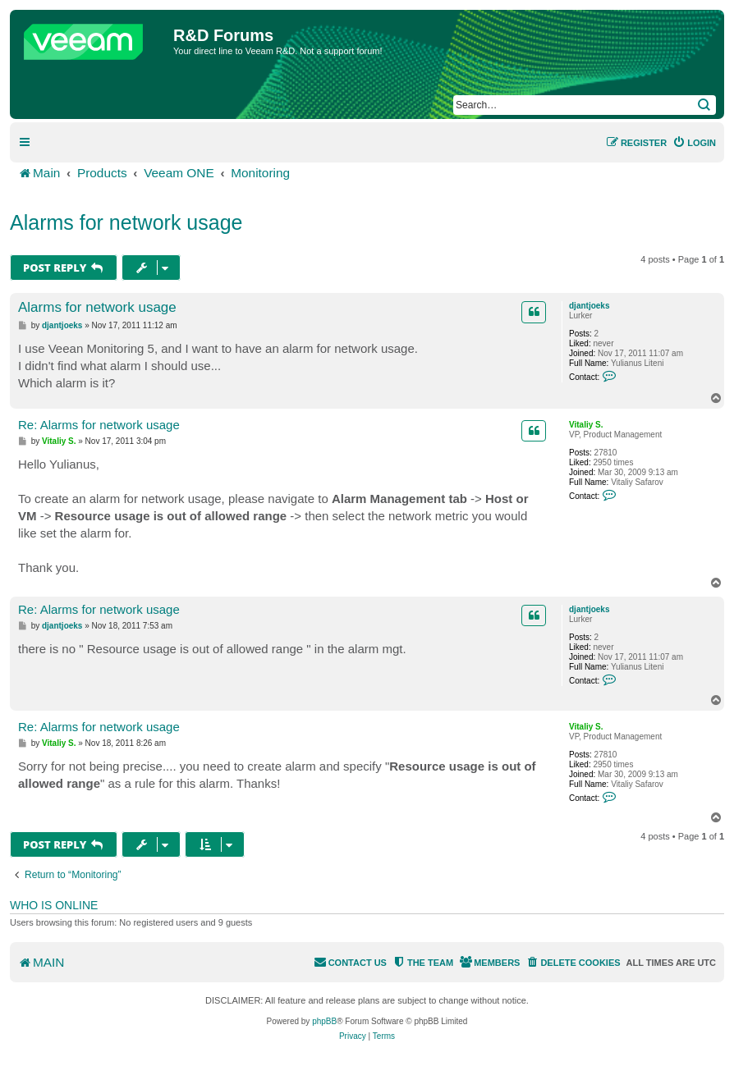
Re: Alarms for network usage (99, 425)
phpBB (324, 1021)
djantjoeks (589, 305)
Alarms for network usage (126, 222)
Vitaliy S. (586, 424)
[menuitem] (694, 143)
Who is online (54, 905)
